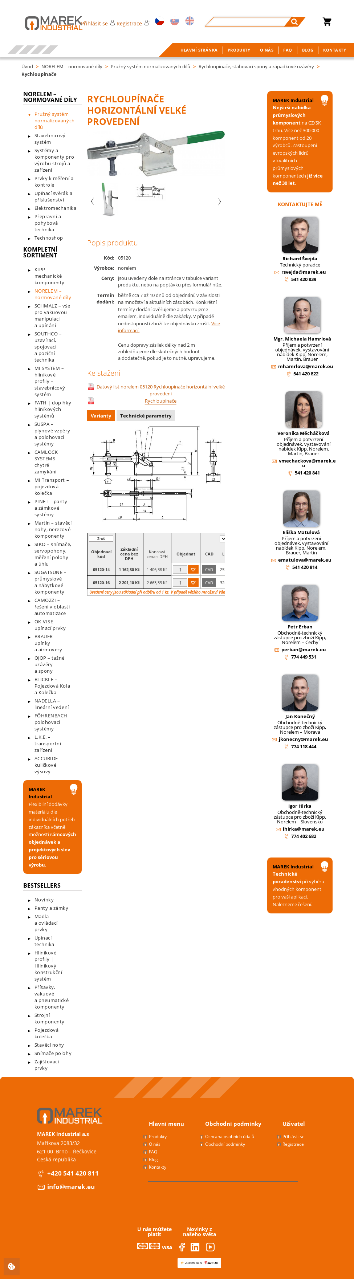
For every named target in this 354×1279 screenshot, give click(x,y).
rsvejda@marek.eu (303, 272)
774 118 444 (303, 746)
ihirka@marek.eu (304, 829)
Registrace (133, 23)
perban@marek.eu (303, 649)
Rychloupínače (39, 74)
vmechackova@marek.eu (307, 463)
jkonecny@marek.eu (303, 739)
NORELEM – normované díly (71, 66)
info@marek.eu (71, 1186)
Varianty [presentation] (101, 415)
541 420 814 (304, 567)
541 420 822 (305, 373)
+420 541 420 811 (73, 1173)
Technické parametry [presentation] (145, 415)
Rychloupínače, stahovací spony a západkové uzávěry (256, 66)
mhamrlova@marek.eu (305, 366)
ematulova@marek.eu (304, 560)
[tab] (102, 416)
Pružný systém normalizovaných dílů (150, 66)
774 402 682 (303, 836)
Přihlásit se (98, 23)
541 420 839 (303, 279)
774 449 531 (303, 656)
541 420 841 (307, 472)
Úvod (27, 66)
